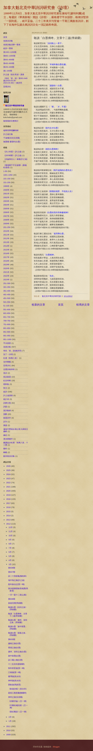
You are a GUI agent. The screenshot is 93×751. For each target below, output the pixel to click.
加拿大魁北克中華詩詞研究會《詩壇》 (37, 7)
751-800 (6, 324)
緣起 (5, 435)
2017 (8, 503)
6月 (10, 552)
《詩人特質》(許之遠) (12, 152)
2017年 (6, 257)
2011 (8, 726)
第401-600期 (8, 63)
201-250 (6, 227)
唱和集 (6, 384)
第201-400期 (8, 67)
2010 (8, 730)
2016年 (6, 253)
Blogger (56, 747)
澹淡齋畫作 (8, 439)
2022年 (6, 276)
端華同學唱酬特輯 (11, 130)
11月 (11, 531)
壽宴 (5, 425)
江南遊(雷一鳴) (14, 672)
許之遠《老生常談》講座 (13, 74)
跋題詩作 (7, 418)
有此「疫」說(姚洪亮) (12, 351)
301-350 (6, 287)
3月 (10, 564)
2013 (8, 520)
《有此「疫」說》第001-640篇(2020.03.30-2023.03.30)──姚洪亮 (15, 80)
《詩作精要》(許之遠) (12, 155)
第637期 (11, 572)
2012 (8, 524)
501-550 (6, 302)
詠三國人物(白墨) (15, 660)
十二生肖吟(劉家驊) (16, 664)
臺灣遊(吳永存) (14, 676)
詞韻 (5, 407)
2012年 (6, 238)
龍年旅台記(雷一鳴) (16, 584)
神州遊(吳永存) (14, 681)
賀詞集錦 (7, 410)
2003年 (6, 201)
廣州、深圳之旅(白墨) (17, 652)
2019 (8, 495)
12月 (11, 527)
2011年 (6, 235)
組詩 (5, 392)
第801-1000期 (9, 56)
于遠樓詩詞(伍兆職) (11, 138)
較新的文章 (38, 304)
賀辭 (5, 414)
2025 (8, 470)
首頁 (60, 304)
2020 (8, 491)
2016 (8, 507)
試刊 (5, 422)
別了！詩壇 (8, 354)
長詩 (5, 373)
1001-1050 (8, 175)
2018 (8, 499)
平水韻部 (7, 343)
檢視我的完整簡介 (11, 121)
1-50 (5, 171)
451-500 (6, 298)
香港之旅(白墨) (14, 648)
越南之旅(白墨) (14, 643)
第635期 (11, 639)
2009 (8, 735)
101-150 (6, 179)
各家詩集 (7, 347)
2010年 (6, 231)
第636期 (11, 599)
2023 (8, 478)
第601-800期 (8, 60)
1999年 (6, 186)
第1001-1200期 (9, 52)
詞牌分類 (7, 403)
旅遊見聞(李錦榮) (15, 603)
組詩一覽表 (8, 48)
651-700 (6, 317)
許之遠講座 (8, 395)
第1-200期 (7, 71)
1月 (10, 721)
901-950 (6, 336)
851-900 (6, 332)
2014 (8, 516)
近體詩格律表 (9, 369)
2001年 (6, 194)
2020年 (6, 268)
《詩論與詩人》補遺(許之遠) (15, 159)
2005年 (6, 209)
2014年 (6, 246)
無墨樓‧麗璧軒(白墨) (11, 142)
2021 (8, 487)
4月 (10, 560)
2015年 (6, 250)
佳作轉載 (7, 362)
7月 (10, 548)
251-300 (6, 283)
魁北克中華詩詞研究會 (14, 106)
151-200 (6, 182)
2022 (8, 483)
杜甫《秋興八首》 (11, 358)
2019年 (6, 265)
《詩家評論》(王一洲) (17, 701)
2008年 (6, 220)
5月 (10, 556)
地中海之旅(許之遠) (16, 580)
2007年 (6, 216)
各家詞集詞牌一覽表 (11, 45)
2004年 (6, 205)
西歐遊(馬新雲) (14, 685)
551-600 (6, 309)
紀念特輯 (7, 380)
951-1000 (7, 339)
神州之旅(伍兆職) (15, 697)
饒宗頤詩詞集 (9, 456)
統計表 (6, 399)
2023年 (6, 280)
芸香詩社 (7, 87)
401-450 (6, 295)
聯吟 (5, 449)
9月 (10, 540)
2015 (8, 511)
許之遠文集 (8, 134)
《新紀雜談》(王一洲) (17, 712)
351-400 (6, 291)
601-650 (6, 313)
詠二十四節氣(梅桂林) (17, 576)
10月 (11, 536)
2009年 (6, 224)
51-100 (6, 306)
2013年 (6, 242)
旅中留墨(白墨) (14, 656)
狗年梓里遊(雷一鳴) (16, 668)
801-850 (6, 328)
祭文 (5, 388)
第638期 (11, 568)
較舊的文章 (83, 304)
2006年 (6, 212)
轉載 (5, 452)
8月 (10, 544)
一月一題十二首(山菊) (17, 595)
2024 (8, 474)
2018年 (6, 261)
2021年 (6, 272)
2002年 (6, 197)
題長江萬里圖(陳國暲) (17, 693)
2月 (10, 717)
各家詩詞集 (8, 41)
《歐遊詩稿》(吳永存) (17, 689)
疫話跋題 (7, 377)
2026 (8, 466)
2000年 (6, 190)
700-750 (6, 321)
